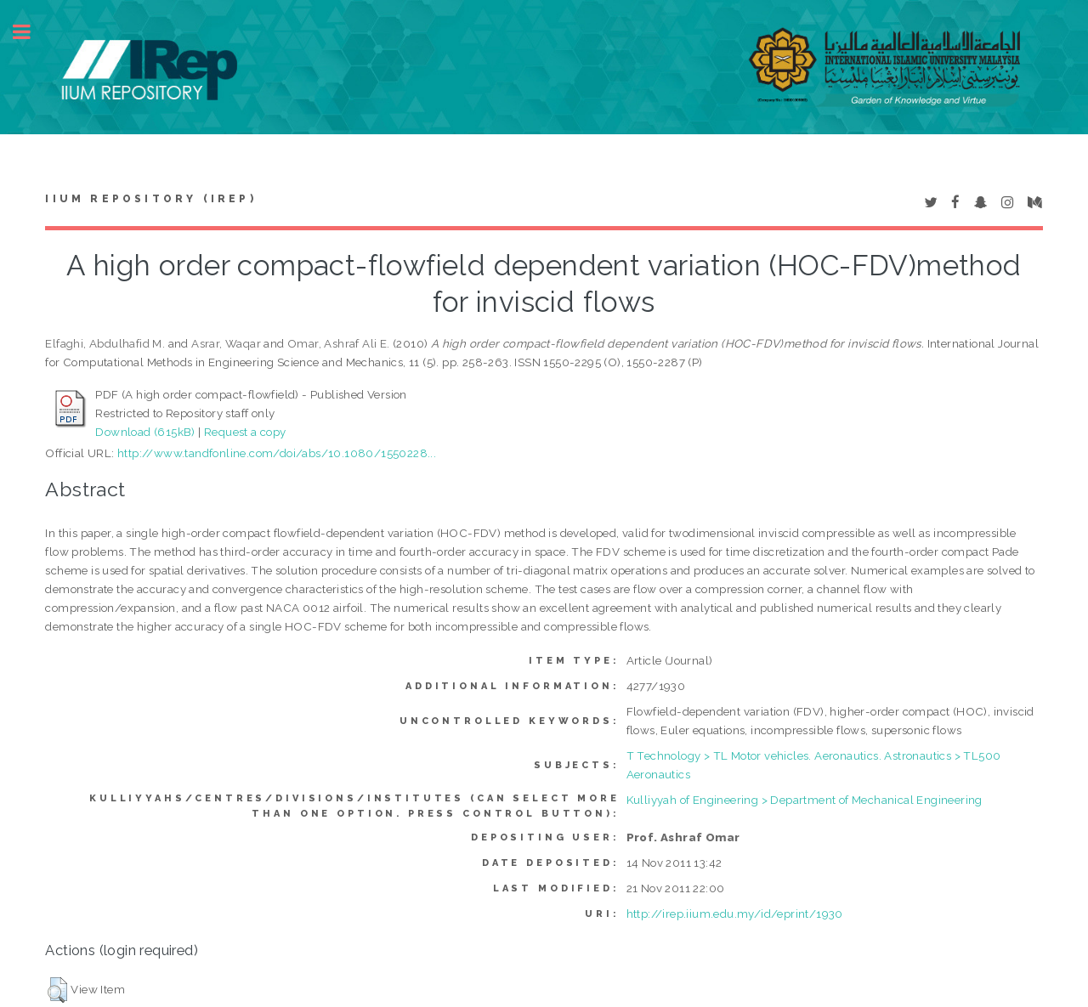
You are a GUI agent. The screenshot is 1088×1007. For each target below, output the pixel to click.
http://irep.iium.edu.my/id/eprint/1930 (734, 913)
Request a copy (245, 431)
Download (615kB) (145, 431)
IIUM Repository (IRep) (150, 199)
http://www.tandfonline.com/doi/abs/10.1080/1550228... (276, 453)
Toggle (30, 32)
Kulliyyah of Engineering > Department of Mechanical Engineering (804, 799)
